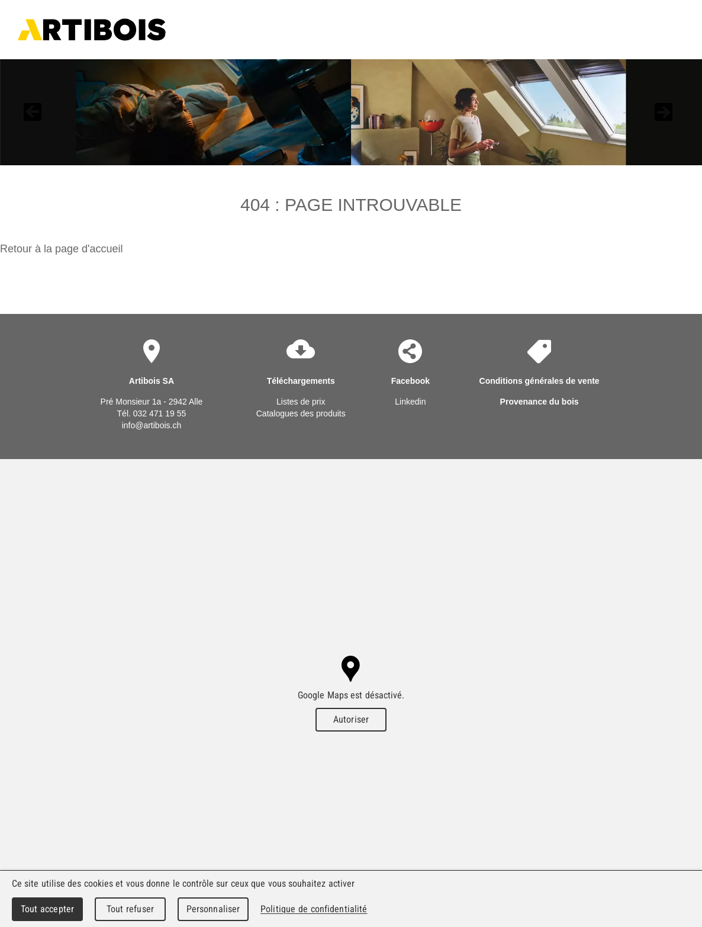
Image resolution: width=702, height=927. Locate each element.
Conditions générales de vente (539, 381)
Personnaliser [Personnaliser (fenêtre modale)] (213, 909)
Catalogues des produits (301, 413)
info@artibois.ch (152, 425)
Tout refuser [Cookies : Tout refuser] (130, 909)
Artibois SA (92, 29)
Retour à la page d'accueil (61, 249)
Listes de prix (300, 401)
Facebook (410, 381)
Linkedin (410, 401)
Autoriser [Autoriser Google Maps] (351, 719)
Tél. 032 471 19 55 (151, 413)
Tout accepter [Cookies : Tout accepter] (47, 909)
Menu (664, 29)
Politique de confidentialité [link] (313, 909)
